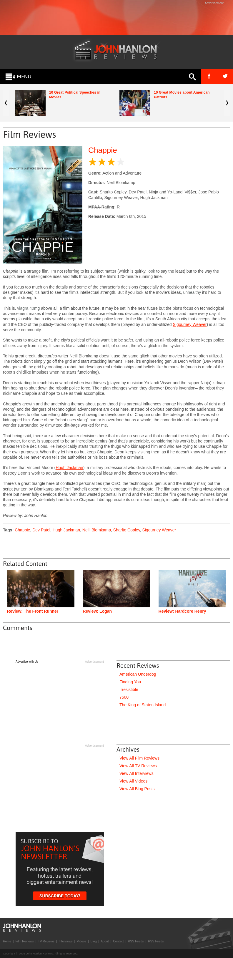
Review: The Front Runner (32, 611)
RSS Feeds (136, 941)
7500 (124, 697)
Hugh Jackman (69, 467)
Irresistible (128, 689)
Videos (81, 941)
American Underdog (137, 674)
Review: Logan (97, 611)
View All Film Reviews (139, 758)
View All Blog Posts (137, 788)
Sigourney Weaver (190, 324)
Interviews (65, 941)
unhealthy (192, 292)
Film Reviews (24, 941)
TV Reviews (46, 941)
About (105, 941)
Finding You (130, 681)
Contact (118, 941)
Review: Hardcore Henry (182, 611)
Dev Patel (41, 530)
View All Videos (133, 781)
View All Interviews (136, 773)
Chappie (102, 150)
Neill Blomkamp (96, 530)
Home (7, 941)
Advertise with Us (27, 661)
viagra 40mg (28, 308)
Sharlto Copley (126, 530)
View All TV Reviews (138, 765)
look (151, 271)
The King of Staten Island (142, 704)
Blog (93, 941)
